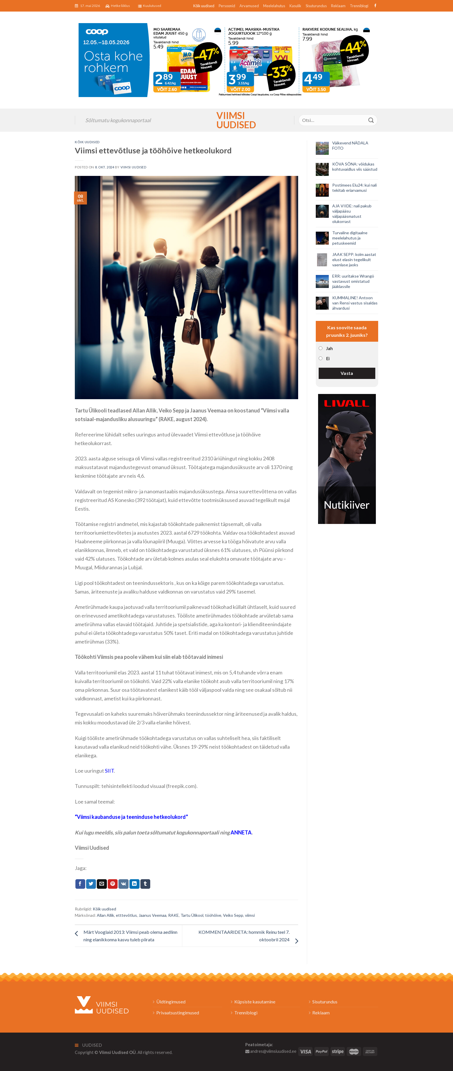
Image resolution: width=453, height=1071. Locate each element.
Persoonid (227, 5)
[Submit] (371, 120)
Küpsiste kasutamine (254, 1001)
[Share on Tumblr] (145, 884)
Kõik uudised (203, 5)
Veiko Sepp (233, 915)
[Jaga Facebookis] (80, 884)
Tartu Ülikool (192, 915)
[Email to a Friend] (102, 884)
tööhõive (213, 915)
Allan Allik (105, 915)
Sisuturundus (316, 5)
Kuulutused (149, 5)
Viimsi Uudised (226, 120)
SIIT (109, 770)
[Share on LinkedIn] (134, 884)
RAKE (173, 915)
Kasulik (295, 5)
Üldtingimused (170, 1001)
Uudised (88, 1045)
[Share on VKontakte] (123, 884)
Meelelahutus (274, 5)
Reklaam (338, 5)
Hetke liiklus (117, 5)
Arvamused (249, 5)
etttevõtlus (126, 915)
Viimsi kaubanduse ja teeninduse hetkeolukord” (132, 817)
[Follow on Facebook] (374, 6)
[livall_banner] (347, 458)
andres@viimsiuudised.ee (270, 1051)
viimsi (250, 915)
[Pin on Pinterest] (113, 884)
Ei (328, 358)
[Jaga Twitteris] (91, 884)
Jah (329, 348)
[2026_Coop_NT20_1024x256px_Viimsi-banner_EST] (226, 59)
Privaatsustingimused (177, 1012)
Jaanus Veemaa (152, 915)
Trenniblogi (359, 5)
